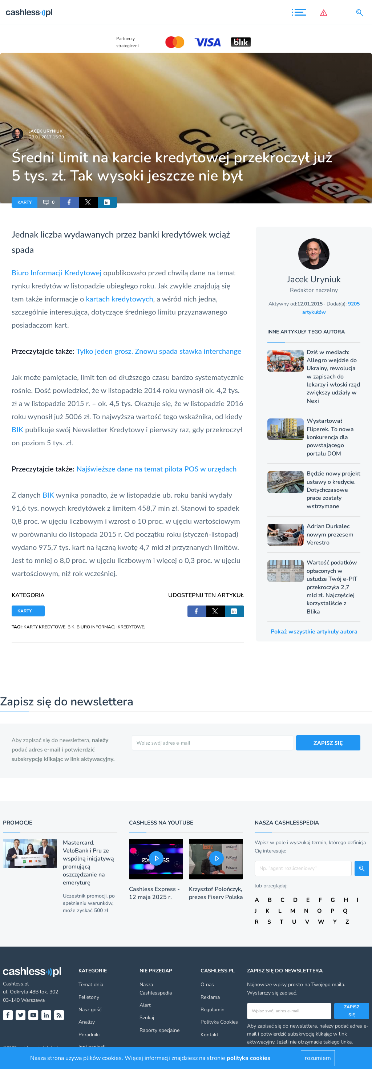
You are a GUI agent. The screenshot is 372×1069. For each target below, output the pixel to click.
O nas (207, 984)
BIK (17, 429)
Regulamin (213, 1009)
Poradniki (89, 1034)
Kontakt (209, 1034)
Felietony (88, 997)
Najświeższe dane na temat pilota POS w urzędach (156, 468)
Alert (145, 1005)
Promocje (17, 822)
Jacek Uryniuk (45, 131)
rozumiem (318, 1058)
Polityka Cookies (219, 1022)
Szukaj (147, 1017)
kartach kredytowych (119, 298)
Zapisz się (351, 1011)
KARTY (24, 202)
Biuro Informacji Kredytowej (56, 272)
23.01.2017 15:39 (46, 137)
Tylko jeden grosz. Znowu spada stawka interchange (158, 351)
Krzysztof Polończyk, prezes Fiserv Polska (216, 893)
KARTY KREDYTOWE (44, 627)
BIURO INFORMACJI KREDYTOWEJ (111, 627)
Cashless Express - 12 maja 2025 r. (154, 893)
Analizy (86, 1022)
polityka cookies (248, 1058)
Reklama (210, 997)
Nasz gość (89, 1009)
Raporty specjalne (159, 1030)
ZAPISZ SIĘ (328, 742)
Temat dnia (90, 984)
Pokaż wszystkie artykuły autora (314, 632)
